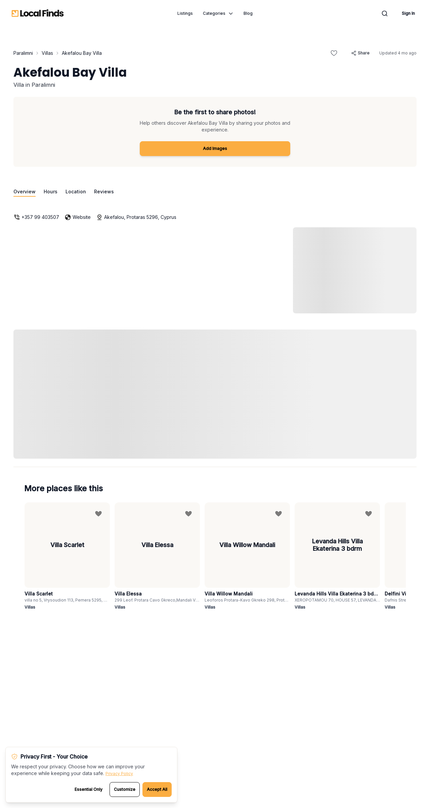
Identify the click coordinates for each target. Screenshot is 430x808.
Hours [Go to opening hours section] (50, 191)
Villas (47, 53)
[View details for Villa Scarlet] (67, 556)
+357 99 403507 (36, 217)
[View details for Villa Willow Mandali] (247, 556)
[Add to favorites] (334, 53)
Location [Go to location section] (76, 191)
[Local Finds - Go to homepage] (37, 13)
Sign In (408, 13)
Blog (248, 13)
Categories (218, 13)
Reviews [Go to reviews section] (104, 191)
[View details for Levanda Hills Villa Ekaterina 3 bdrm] (337, 556)
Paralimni (23, 53)
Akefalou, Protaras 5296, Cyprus (136, 217)
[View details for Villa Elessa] (157, 556)
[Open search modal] (384, 13)
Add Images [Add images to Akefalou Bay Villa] (215, 148)
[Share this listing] (360, 53)
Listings (185, 13)
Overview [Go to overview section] (24, 191)
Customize (124, 789)
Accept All (157, 789)
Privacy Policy (119, 773)
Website (77, 217)
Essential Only (88, 789)
